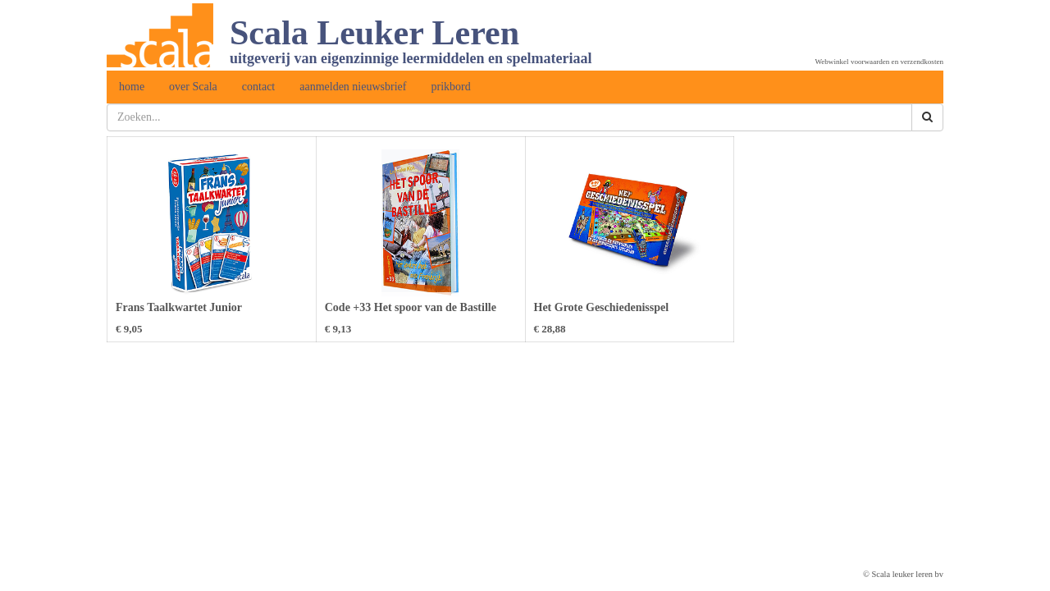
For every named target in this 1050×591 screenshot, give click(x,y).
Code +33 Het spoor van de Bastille (410, 307)
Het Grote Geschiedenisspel (601, 307)
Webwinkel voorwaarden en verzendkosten (879, 61)
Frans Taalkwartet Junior (179, 307)
